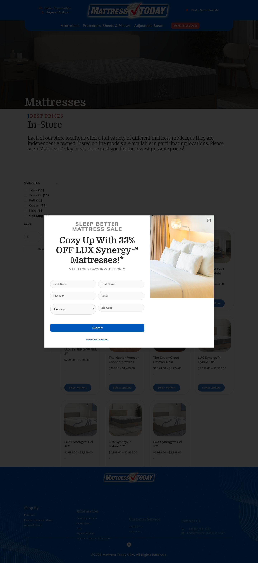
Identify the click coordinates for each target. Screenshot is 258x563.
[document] (129, 281)
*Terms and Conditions (97, 339)
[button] (208, 220)
